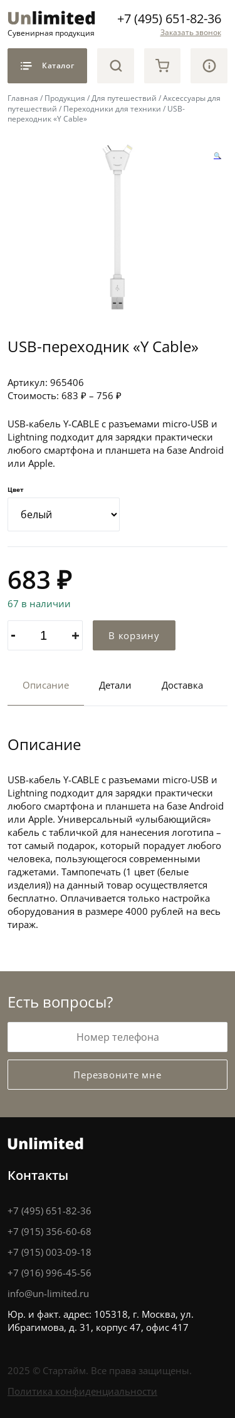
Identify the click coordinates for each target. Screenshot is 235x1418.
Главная (23, 98)
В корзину (134, 635)
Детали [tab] (115, 685)
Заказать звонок (190, 33)
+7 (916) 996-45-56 (49, 1272)
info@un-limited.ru (48, 1293)
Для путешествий (124, 98)
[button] (217, 155)
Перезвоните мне (117, 1074)
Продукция (64, 98)
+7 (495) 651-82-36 (169, 18)
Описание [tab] (46, 685)
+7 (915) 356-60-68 (49, 1231)
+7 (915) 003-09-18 (49, 1252)
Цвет (16, 489)
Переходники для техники (112, 108)
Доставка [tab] (182, 685)
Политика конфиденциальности (82, 1391)
